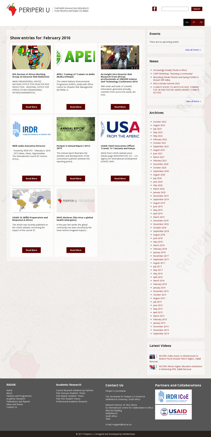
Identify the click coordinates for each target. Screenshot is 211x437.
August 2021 (159, 150)
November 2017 (161, 255)
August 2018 (159, 234)
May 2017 (158, 270)
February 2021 (160, 160)
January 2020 (159, 192)
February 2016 (160, 284)
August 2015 (159, 298)
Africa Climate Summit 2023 (166, 83)
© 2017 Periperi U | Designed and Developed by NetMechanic (105, 434)
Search (197, 9)
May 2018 (158, 241)
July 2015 (157, 301)
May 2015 (158, 308)
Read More (31, 106)
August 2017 (159, 263)
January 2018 (159, 252)
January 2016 (159, 287)
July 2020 (157, 178)
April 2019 (158, 213)
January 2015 (159, 323)
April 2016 (158, 277)
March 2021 (158, 157)
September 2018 (161, 231)
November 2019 (161, 195)
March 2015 (158, 315)
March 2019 (158, 217)
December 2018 (160, 220)
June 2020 (158, 181)
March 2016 (158, 280)
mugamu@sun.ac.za (121, 424)
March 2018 (158, 245)
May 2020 (158, 185)
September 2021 (161, 146)
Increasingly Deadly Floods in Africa (170, 70)
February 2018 (160, 248)
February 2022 (160, 139)
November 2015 (161, 291)
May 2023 (158, 132)
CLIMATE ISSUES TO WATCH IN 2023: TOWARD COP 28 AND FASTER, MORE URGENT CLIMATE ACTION (176, 90)
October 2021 (159, 142)
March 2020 (158, 188)
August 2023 (159, 125)
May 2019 (158, 210)
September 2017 (161, 259)
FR (201, 22)
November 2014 (161, 330)
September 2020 (161, 171)
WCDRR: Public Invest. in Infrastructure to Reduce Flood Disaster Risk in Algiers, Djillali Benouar (175, 358)
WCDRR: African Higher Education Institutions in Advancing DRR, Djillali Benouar (180, 368)
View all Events (192, 49)
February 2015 (160, 319)
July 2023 (157, 128)
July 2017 (157, 266)
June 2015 (158, 305)
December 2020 (160, 164)
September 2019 (161, 199)
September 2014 (161, 333)
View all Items (193, 101)
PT (194, 22)
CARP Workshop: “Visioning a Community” (173, 73)
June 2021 (158, 153)
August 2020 (159, 174)
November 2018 (161, 224)
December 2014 (160, 326)
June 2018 (158, 238)
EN (187, 22)
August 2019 (159, 203)
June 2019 (158, 206)
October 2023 (159, 121)
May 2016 (158, 273)
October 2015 (159, 294)
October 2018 (159, 227)
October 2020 (159, 167)
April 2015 (158, 312)
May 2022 (158, 135)
